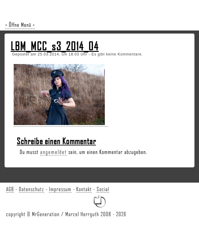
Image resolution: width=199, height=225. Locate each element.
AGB (10, 189)
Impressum (60, 189)
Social (103, 189)
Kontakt (84, 189)
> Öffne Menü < (20, 24)
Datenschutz (31, 189)
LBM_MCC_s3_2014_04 (55, 46)
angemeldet (53, 151)
